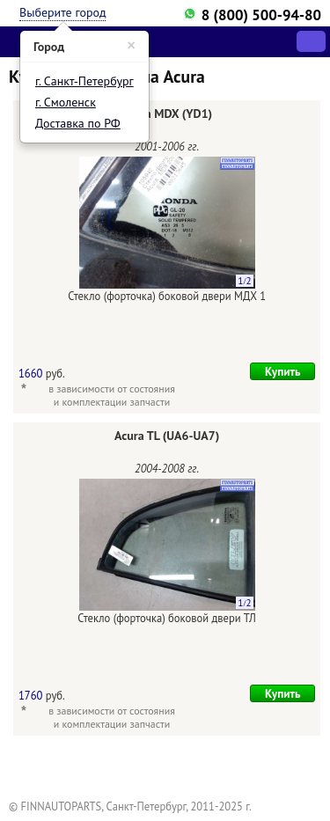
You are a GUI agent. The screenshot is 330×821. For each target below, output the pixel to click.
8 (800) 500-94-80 (261, 15)
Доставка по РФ (78, 123)
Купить (283, 371)
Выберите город (62, 12)
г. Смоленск (65, 102)
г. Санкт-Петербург (84, 81)
